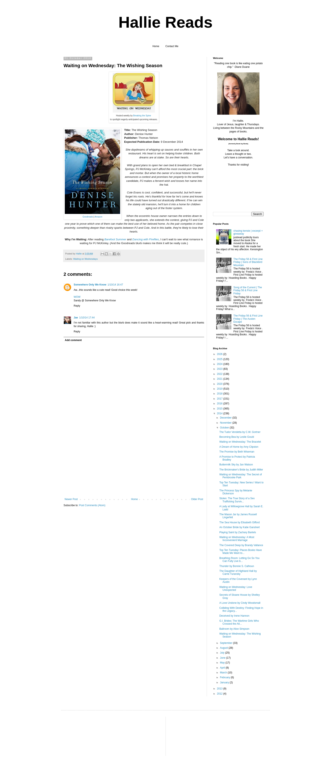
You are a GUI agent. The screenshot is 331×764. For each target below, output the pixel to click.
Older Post (197, 499)
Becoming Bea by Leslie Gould (236, 436)
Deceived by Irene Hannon (234, 615)
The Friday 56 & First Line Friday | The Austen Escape (248, 318)
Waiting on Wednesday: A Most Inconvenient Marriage (236, 539)
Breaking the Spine (142, 115)
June (223, 657)
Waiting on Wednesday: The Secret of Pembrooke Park (240, 476)
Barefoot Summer (115, 239)
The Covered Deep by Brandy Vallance (241, 545)
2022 (220, 373)
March (224, 672)
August (224, 647)
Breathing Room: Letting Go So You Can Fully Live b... (239, 560)
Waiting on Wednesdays (85, 259)
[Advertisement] (134, 466)
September (226, 643)
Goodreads (88, 217)
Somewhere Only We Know (90, 284)
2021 (220, 378)
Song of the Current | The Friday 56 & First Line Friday (247, 290)
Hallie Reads (165, 22)
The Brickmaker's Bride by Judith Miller (241, 469)
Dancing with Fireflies (145, 239)
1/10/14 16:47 (115, 284)
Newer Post (71, 499)
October (225, 427)
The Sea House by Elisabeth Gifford (239, 522)
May (222, 662)
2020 (220, 383)
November (226, 422)
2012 (220, 693)
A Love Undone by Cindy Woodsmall (239, 602)
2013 (220, 688)
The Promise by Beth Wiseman (236, 451)
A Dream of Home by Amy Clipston (238, 446)
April (223, 667)
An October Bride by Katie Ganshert (239, 527)
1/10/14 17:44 (87, 317)
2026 (220, 354)
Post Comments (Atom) (92, 505)
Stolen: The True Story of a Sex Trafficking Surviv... (237, 500)
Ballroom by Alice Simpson (234, 628)
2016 (220, 403)
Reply (77, 305)
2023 (220, 368)
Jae (76, 317)
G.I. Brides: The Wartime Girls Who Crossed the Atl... (239, 622)
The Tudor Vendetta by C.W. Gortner (239, 432)
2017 (220, 398)
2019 (220, 388)
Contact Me (172, 46)
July (222, 652)
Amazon (98, 217)
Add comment (73, 340)
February (225, 677)
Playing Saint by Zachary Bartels (237, 532)
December (226, 417)
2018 (220, 393)
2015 (220, 408)
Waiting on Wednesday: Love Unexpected (235, 588)
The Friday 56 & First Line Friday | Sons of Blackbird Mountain (248, 262)
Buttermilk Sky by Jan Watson (236, 464)
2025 (220, 359)
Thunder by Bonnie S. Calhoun (236, 566)
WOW (77, 296)
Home (155, 46)
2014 (220, 413)
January (225, 682)
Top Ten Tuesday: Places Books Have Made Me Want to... (240, 552)
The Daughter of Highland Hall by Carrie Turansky (238, 572)
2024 (220, 364)
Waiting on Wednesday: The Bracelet (240, 441)
